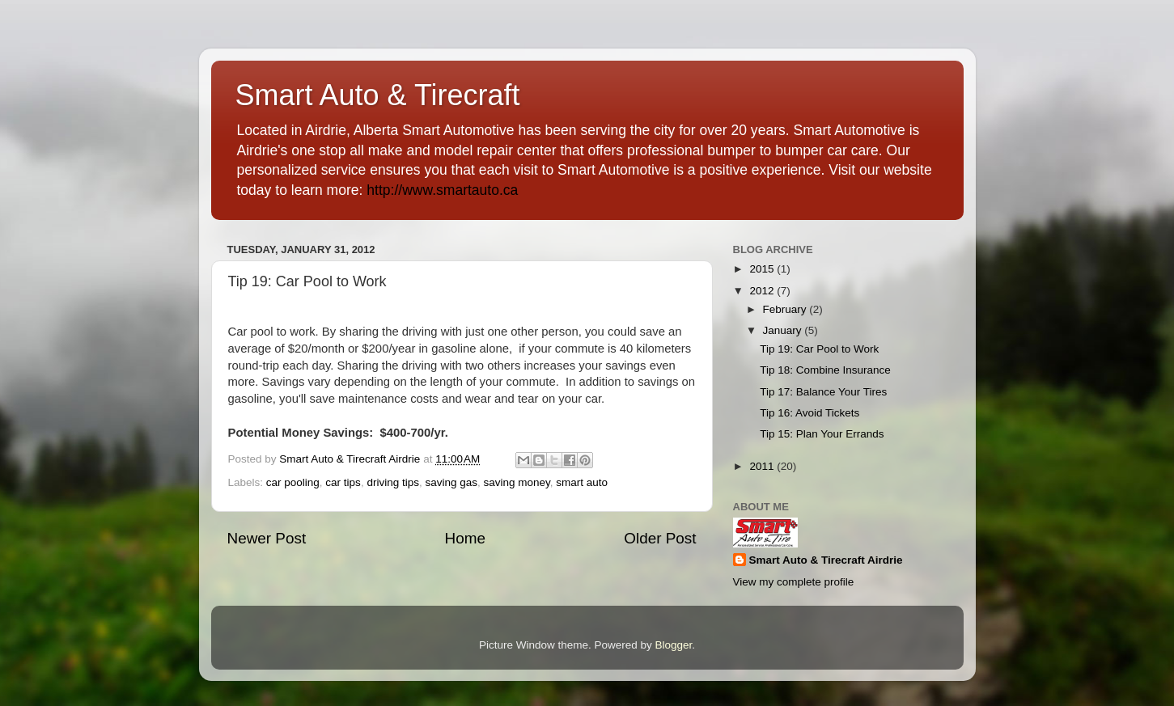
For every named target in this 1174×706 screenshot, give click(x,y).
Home (465, 538)
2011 (763, 466)
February (786, 309)
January (784, 330)
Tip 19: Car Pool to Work (819, 349)
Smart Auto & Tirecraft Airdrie (826, 560)
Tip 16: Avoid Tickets (809, 413)
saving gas (451, 482)
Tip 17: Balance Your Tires (823, 392)
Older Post (660, 538)
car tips (343, 482)
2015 (763, 269)
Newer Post (267, 538)
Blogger (674, 645)
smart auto (582, 482)
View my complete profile (793, 582)
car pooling (293, 482)
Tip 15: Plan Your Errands (822, 434)
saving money (517, 482)
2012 (763, 291)
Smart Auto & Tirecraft (377, 95)
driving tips (393, 482)
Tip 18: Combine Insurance (825, 370)
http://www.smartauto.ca (442, 190)
